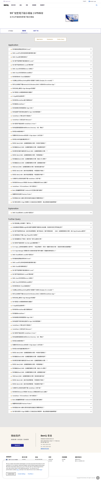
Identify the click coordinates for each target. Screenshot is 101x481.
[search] (96, 5)
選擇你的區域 (77, 459)
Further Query (60, 39)
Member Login (92, 1)
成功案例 (50, 461)
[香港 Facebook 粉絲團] (12, 460)
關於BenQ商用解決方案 (79, 461)
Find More (31, 473)
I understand (10, 474)
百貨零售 (24, 459)
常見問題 (63, 459)
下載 (63, 461)
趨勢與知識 (51, 459)
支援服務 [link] (34, 5)
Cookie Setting (22, 473)
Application (40, 39)
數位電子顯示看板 (38, 459)
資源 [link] (27, 5)
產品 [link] (21, 5)
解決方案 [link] (13, 5)
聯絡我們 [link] (42, 5)
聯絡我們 (17, 445)
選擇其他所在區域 (45, 448)
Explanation (50, 39)
